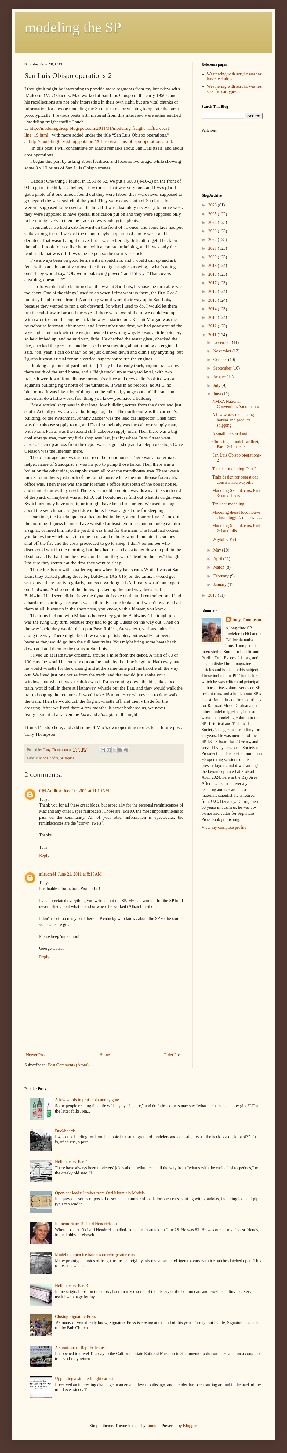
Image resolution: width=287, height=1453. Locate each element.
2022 (213, 239)
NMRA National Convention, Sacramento (235, 404)
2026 (213, 205)
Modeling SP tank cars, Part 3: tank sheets (236, 493)
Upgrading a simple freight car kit (84, 1378)
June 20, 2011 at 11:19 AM (86, 790)
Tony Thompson (246, 619)
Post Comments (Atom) (68, 1065)
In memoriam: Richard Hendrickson (86, 1224)
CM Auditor (50, 790)
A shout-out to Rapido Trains (80, 1348)
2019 (213, 265)
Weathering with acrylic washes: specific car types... (235, 89)
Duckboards (65, 1131)
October (220, 359)
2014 (213, 309)
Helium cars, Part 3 (71, 1286)
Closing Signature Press (75, 1316)
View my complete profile (224, 827)
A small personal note (230, 433)
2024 (213, 222)
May (217, 550)
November (222, 351)
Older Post (173, 1055)
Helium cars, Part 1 (71, 1162)
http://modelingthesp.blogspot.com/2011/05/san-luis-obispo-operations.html (100, 141)
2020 (213, 257)
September (222, 368)
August (220, 377)
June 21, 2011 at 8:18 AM (80, 874)
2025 (213, 214)
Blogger (189, 1425)
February (221, 576)
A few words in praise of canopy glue (87, 1100)
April (218, 558)
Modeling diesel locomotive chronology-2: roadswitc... (237, 515)
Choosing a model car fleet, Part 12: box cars (235, 444)
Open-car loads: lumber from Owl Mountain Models (100, 1193)
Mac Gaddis (48, 758)
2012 (213, 326)
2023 (213, 231)
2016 (213, 291)
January (220, 584)
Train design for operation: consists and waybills (235, 480)
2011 (213, 335)
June (217, 394)
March (219, 567)
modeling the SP (72, 27)
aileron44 (47, 874)
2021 (213, 248)
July (217, 385)
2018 (213, 274)
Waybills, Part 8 (225, 539)
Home (105, 1055)
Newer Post (36, 1055)
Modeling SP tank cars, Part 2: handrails (236, 528)
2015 (213, 300)
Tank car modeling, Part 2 (234, 469)
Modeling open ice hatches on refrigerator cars (95, 1254)
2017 (213, 283)
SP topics (67, 758)
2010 (213, 595)
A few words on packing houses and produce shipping (233, 420)
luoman (153, 1425)
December (222, 342)
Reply (44, 855)
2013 (213, 317)
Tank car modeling (228, 504)
